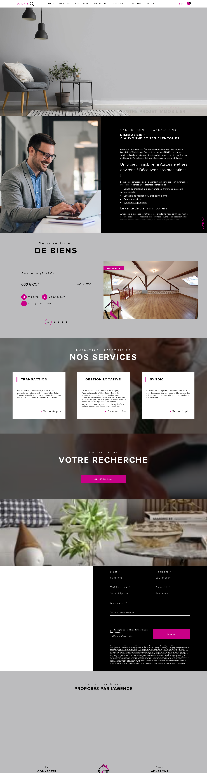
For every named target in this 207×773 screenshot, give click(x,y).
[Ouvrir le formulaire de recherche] (25, 4)
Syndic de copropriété (135, 208)
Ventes (50, 4)
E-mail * (163, 587)
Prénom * (164, 572)
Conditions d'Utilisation (163, 663)
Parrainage (152, 4)
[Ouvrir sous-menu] (90, 4)
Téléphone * (120, 587)
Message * (119, 603)
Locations (64, 4)
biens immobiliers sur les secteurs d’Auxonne (167, 161)
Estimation (117, 4)
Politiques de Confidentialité (143, 663)
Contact (202, 223)
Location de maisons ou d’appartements (145, 201)
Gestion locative (132, 205)
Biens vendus (100, 4)
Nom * (115, 572)
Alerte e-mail (135, 4)
